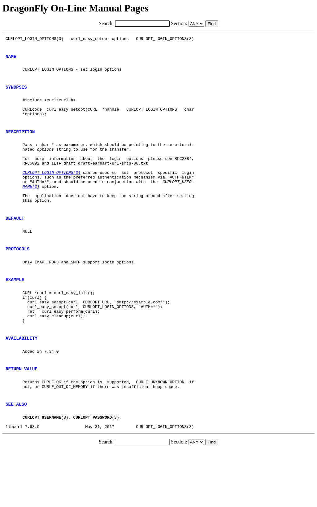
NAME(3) (31, 209)
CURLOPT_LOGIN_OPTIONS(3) (51, 193)
